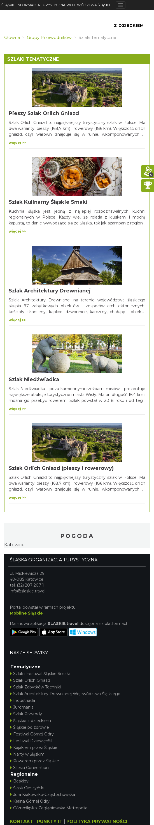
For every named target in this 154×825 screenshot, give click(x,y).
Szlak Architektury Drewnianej (50, 291)
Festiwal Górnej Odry (32, 734)
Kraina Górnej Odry (30, 801)
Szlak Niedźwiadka (34, 379)
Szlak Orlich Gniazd (30, 680)
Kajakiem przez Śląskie (33, 747)
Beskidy (19, 781)
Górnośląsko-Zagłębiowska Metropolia (48, 807)
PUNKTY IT (50, 821)
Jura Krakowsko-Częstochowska (42, 794)
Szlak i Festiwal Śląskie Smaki (40, 673)
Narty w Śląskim (27, 754)
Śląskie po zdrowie (29, 727)
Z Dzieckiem (129, 25)
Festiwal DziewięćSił (31, 740)
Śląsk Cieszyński (27, 787)
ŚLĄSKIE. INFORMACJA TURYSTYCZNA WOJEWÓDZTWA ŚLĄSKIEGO (58, 5)
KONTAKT (21, 821)
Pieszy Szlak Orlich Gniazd (44, 113)
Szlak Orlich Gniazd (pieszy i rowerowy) (61, 468)
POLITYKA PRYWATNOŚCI (96, 821)
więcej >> (17, 142)
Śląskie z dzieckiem (30, 720)
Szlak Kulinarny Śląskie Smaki (48, 202)
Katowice (14, 544)
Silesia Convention (29, 767)
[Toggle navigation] (120, 5)
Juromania (22, 707)
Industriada (22, 700)
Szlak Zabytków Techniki (35, 687)
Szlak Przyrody (26, 713)
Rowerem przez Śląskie (34, 760)
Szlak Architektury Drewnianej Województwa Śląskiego (65, 693)
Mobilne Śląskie (26, 613)
